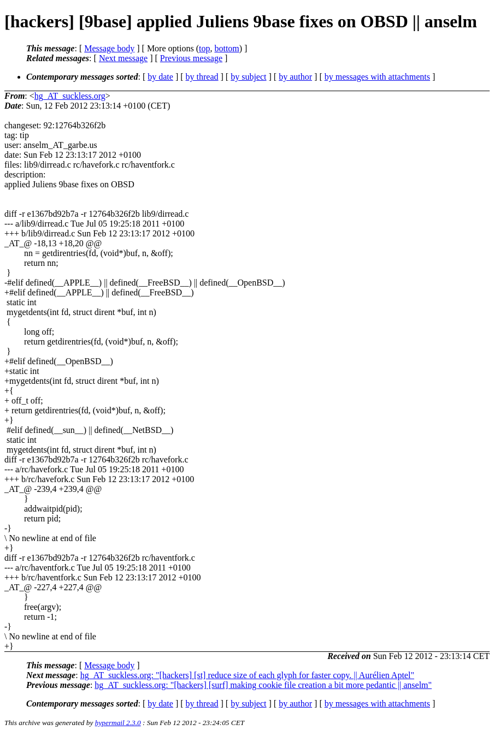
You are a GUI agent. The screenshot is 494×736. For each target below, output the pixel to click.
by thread (202, 76)
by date (160, 76)
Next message (123, 58)
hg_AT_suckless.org (69, 95)
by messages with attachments (377, 76)
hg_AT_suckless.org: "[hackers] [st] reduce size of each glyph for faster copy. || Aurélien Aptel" (247, 675)
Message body (109, 48)
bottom (226, 48)
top (204, 48)
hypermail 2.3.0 (118, 723)
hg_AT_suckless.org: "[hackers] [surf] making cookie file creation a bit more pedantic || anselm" (263, 685)
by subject (248, 76)
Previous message (191, 58)
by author (295, 76)
